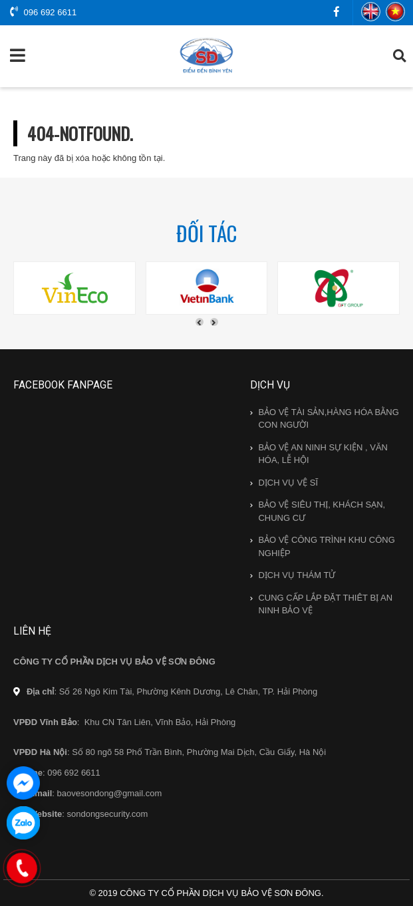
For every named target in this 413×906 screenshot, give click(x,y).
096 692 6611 (43, 12)
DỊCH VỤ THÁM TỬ (296, 575)
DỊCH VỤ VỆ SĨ (288, 483)
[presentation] (200, 322)
